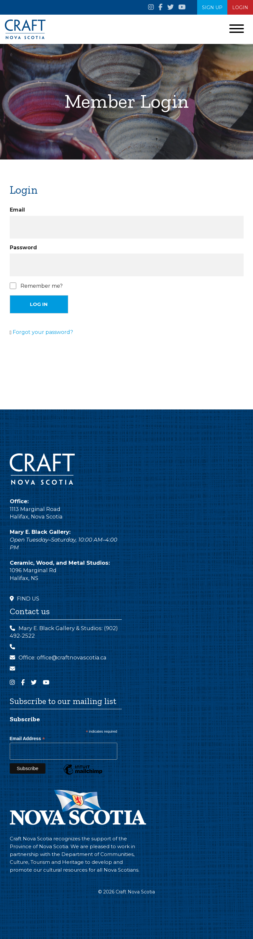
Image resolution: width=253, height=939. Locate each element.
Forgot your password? (43, 332)
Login (240, 7)
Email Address (27, 739)
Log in (39, 304)
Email (17, 210)
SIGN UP (212, 7)
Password (23, 247)
